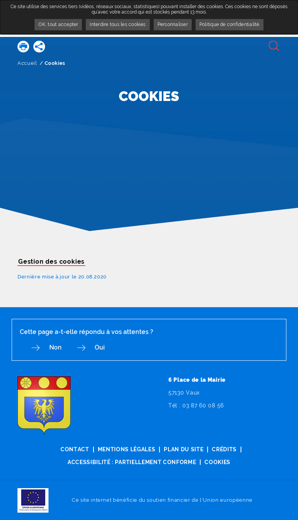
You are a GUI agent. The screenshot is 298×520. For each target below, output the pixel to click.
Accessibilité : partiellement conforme (131, 462)
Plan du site (183, 450)
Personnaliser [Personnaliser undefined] (173, 24)
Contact (74, 450)
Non (57, 347)
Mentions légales (126, 450)
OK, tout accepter (58, 24)
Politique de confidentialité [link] (229, 24)
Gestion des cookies (51, 261)
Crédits (224, 450)
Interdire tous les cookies (118, 24)
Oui (103, 347)
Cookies (218, 462)
